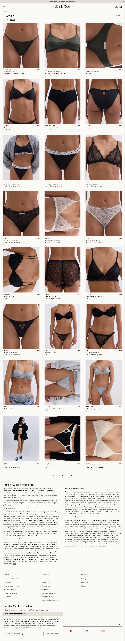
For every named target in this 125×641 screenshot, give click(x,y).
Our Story (45, 579)
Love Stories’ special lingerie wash (104, 529)
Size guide (7, 597)
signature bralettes (38, 533)
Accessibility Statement (50, 600)
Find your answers (9, 589)
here (14, 564)
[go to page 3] (59, 475)
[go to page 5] (65, 475)
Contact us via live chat (11, 579)
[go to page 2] (56, 475)
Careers (45, 589)
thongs (48, 557)
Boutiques (46, 582)
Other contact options (11, 586)
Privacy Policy (47, 597)
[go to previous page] (53, 475)
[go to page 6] (68, 475)
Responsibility (47, 586)
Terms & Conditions (49, 593)
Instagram (84, 579)
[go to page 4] (62, 475)
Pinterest (84, 582)
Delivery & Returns (10, 593)
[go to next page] (71, 475)
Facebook (84, 586)
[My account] (116, 7)
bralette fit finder (101, 498)
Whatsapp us (8, 582)
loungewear (29, 559)
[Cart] (121, 7)
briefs (53, 557)
